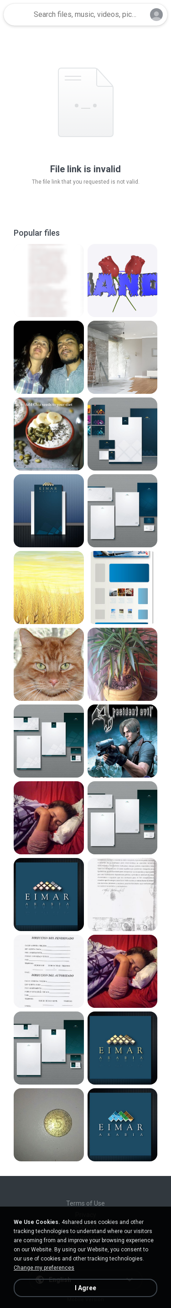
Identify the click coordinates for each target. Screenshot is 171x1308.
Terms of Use (85, 1203)
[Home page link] (17, 14)
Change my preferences (44, 1268)
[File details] (49, 280)
